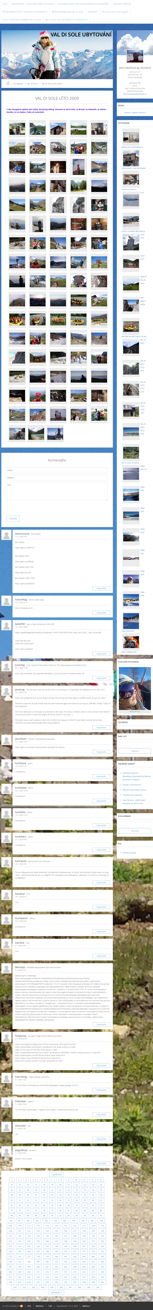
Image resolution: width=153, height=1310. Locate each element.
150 (84, 1241)
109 (10, 1226)
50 (12, 1200)
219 (10, 1277)
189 (37, 1261)
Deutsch (142, 112)
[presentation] (26, 507)
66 (44, 1205)
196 (102, 1261)
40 (28, 1195)
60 (93, 1200)
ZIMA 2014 (142, 488)
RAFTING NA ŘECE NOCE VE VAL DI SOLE (143, 325)
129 (93, 1231)
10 (76, 1179)
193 (74, 1261)
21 (69, 1185)
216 (84, 1272)
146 (47, 1241)
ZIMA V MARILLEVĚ (129, 652)
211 (38, 1272)
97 (101, 1215)
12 (92, 1179)
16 (28, 1185)
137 (65, 1236)
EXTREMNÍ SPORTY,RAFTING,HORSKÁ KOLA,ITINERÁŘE (83, 3)
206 (93, 1267)
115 (65, 1226)
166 (28, 1251)
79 (52, 1210)
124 (47, 1231)
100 (27, 1220)
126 (65, 1231)
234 (47, 1282)
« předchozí (56, 1174)
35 (85, 1190)
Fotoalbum (18, 83)
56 (60, 1200)
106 (83, 1220)
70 (77, 1205)
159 (65, 1246)
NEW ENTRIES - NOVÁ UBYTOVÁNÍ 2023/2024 (32, 3)
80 (60, 1210)
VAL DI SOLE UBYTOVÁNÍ (81, 34)
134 (38, 1236)
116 (74, 1226)
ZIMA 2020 (142, 594)
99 (19, 1220)
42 (44, 1195)
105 (73, 1220)
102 (46, 1220)
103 (55, 1220)
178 (38, 1256)
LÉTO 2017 (142, 257)
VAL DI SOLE (32, 83)
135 (47, 1236)
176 (19, 1256)
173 (93, 1251)
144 (28, 1241)
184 (93, 1256)
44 (60, 1195)
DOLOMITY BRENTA (122, 3)
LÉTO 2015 (142, 236)
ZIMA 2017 (142, 552)
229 (102, 1277)
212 (47, 1272)
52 (28, 1200)
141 (102, 1236)
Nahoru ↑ (86, 1306)
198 (19, 1267)
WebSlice (40, 1306)
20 (60, 1185)
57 (69, 1200)
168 (47, 1251)
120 (10, 1231)
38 (12, 1195)
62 (12, 1205)
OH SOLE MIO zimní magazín (115, 11)
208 (10, 1272)
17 (36, 1185)
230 (10, 1282)
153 (10, 1246)
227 (84, 1277)
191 (56, 1261)
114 (56, 1226)
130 (102, 1231)
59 (85, 1200)
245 (51, 1287)
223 (47, 1277)
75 (20, 1210)
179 (47, 1256)
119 (102, 1226)
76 (28, 1210)
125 (56, 1231)
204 (74, 1267)
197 (10, 1267)
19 (52, 1185)
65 (36, 1205)
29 (36, 1190)
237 (74, 1282)
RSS (29, 1306)
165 (19, 1251)
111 (28, 1226)
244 (42, 1287)
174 (102, 1251)
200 (38, 1267)
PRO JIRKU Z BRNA (143, 300)
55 (52, 1200)
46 (77, 1195)
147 (56, 1241)
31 (52, 1190)
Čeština (127, 112)
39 (20, 1195)
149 (74, 1241)
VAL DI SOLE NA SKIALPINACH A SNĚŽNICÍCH (66, 19)
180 (56, 1256)
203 (65, 1267)
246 (61, 1287)
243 (33, 1287)
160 (74, 1246)
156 (38, 1246)
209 (19, 1272)
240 (102, 1282)
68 (60, 1205)
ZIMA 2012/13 (143, 467)
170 (65, 1251)
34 (77, 1190)
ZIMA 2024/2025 (128, 631)
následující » (56, 1292)
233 (38, 1282)
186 (10, 1261)
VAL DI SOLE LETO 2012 (142, 386)
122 (28, 1231)
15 (20, 1185)
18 (44, 1185)
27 (20, 1190)
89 (36, 1215)
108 (101, 1220)
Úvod (4, 3)
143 (19, 1241)
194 (83, 1261)
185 (102, 1256)
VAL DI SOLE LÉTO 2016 (142, 429)
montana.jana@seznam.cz (135, 94)
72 (93, 1205)
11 (84, 1179)
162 (93, 1246)
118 (93, 1226)
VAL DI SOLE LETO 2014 (142, 408)
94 (77, 1215)
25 (101, 1185)
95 (85, 1215)
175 (10, 1256)
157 (47, 1246)
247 (70, 1287)
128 (84, 1231)
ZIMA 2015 (142, 509)
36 (93, 1190)
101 (37, 1220)
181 (65, 1256)
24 (93, 1185)
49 (101, 1195)
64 (28, 1205)
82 (77, 1210)
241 (15, 1287)
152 (102, 1241)
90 (44, 1215)
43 (52, 1195)
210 (28, 1272)
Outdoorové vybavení (132, 795)
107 (92, 1220)
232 (28, 1282)
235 (56, 1282)
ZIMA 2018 (142, 573)
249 (88, 1287)
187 (19, 1261)
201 (47, 1267)
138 (74, 1236)
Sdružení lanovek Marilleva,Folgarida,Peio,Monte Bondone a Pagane (137, 776)
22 (77, 1185)
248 (79, 1287)
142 (10, 1241)
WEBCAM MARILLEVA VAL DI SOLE (67, 11)
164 (10, 1251)
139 (84, 1236)
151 (93, 1241)
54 (44, 1200)
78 (44, 1210)
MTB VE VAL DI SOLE (143, 279)
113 (47, 1226)
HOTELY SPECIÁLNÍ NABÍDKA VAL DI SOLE (21, 19)
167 (38, 1251)
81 (69, 1210)
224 (56, 1277)
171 (74, 1251)
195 (93, 1261)
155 (28, 1246)
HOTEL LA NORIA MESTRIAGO (134, 231)
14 (12, 1185)
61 (101, 1200)
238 (84, 1282)
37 (101, 1190)
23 (85, 1185)
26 (12, 1190)
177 (28, 1256)
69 (69, 1205)
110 (19, 1226)
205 (84, 1267)
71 (85, 1205)
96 (93, 1215)
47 (85, 1195)
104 (64, 1220)
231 (19, 1282)
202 (56, 1267)
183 (84, 1256)
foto (141, 192)
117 (84, 1226)
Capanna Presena (143, 173)
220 (19, 1277)
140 (93, 1236)
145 (38, 1241)
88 (28, 1215)
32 (60, 1190)
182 (74, 1256)
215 (74, 1272)
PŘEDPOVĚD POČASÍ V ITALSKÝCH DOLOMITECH (24, 11)
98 (11, 1220)
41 (36, 1195)
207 (102, 1267)
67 (52, 1205)
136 (56, 1236)
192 (65, 1261)
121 (19, 1231)
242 (24, 1287)
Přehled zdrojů (129, 853)
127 (74, 1231)
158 (56, 1246)
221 (28, 1277)
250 (97, 1287)
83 (85, 1210)
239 (93, 1282)
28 (28, 1190)
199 (28, 1267)
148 (65, 1241)
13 (100, 1179)
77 (36, 1210)
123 (38, 1231)
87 (20, 1215)
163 (102, 1246)
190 (47, 1261)
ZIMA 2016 (142, 531)
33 (69, 1190)
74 (12, 1210)
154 (19, 1246)
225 (65, 1277)
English (134, 112)
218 (102, 1272)
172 (84, 1251)
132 (19, 1236)
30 (44, 1190)
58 (77, 1200)
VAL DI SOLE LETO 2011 (142, 365)
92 (60, 1215)
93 (69, 1215)
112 (38, 1226)
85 (101, 1210)
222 (38, 1277)
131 (10, 1236)
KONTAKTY (92, 11)
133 (28, 1236)
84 (93, 1210)
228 (93, 1277)
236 (65, 1282)
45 (69, 1195)
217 (93, 1272)
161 (84, 1246)
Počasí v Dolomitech (132, 784)
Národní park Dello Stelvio (134, 790)
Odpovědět (101, 588)
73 (101, 1205)
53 (36, 1200)
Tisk (50, 1306)
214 (65, 1272)
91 (52, 1215)
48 (93, 1195)
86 (12, 1215)
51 (20, 1200)
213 (56, 1272)
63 (20, 1205)
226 (74, 1277)
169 (56, 1251)
